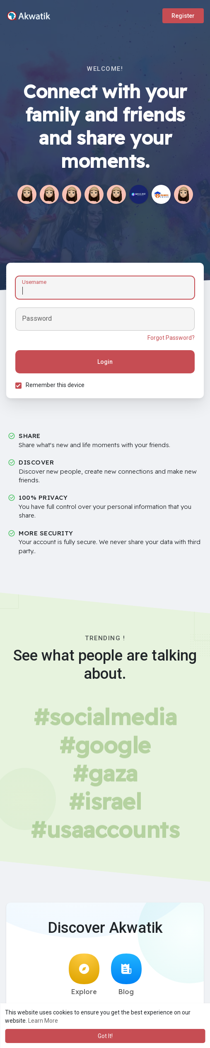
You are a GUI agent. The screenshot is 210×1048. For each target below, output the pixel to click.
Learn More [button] (43, 1020)
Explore (84, 977)
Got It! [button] (105, 1036)
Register (183, 15)
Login (105, 363)
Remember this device (56, 386)
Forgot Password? (169, 339)
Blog (126, 977)
